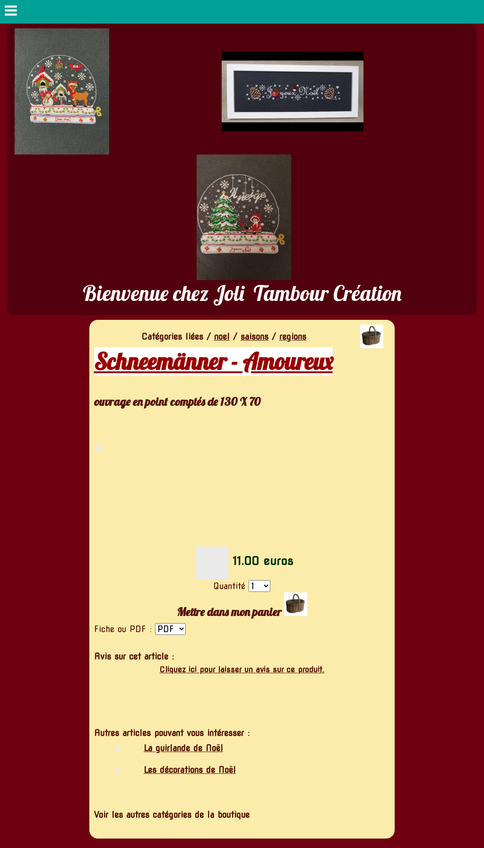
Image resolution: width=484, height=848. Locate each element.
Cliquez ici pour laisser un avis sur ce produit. (241, 669)
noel (222, 337)
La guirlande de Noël (183, 748)
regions (292, 337)
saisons (254, 337)
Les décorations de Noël (190, 770)
